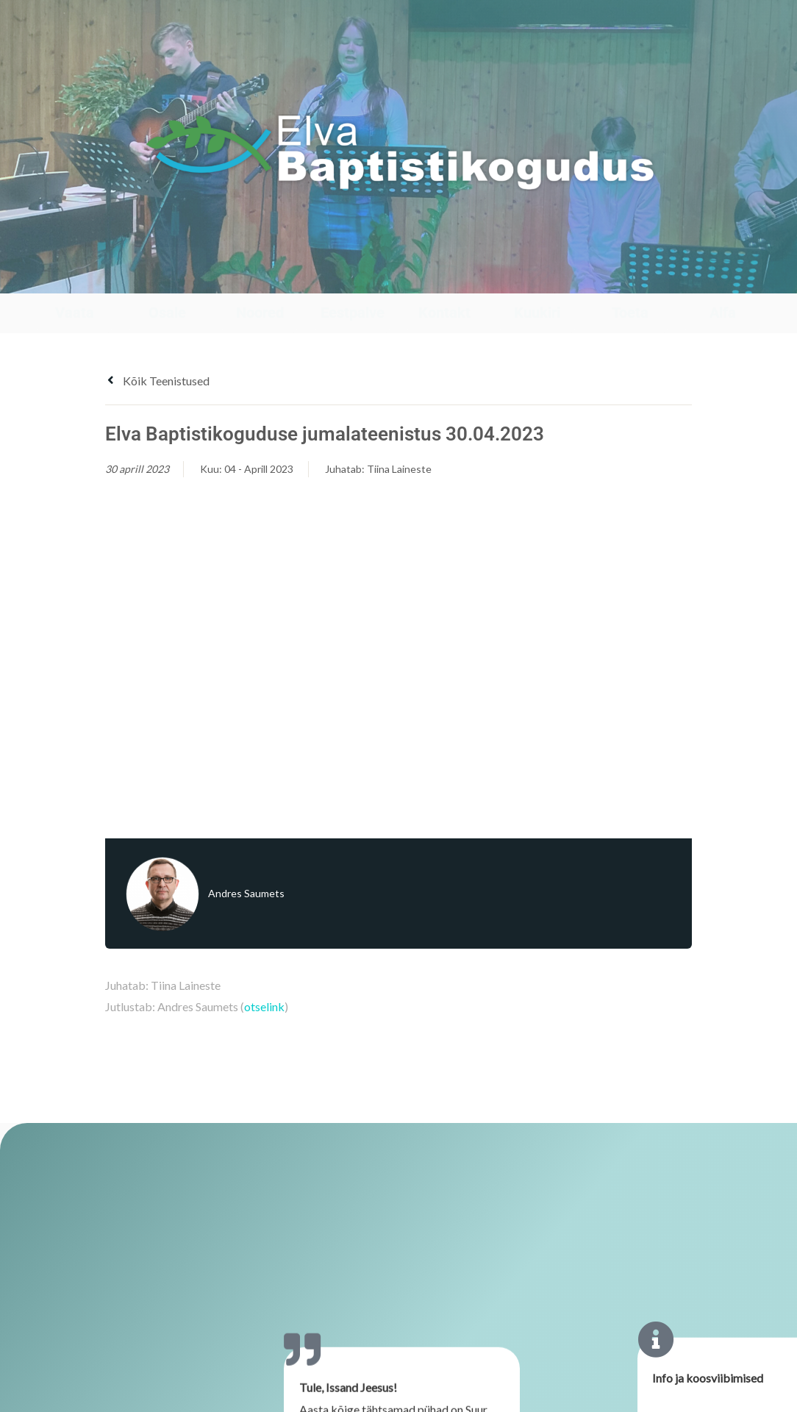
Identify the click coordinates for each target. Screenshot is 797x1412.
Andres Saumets (246, 893)
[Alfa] (722, 279)
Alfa (723, 312)
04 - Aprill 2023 (258, 469)
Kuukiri (537, 312)
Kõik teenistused (157, 381)
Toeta (630, 312)
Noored (260, 312)
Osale (167, 312)
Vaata (74, 312)
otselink (264, 1006)
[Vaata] (74, 279)
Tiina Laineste (399, 469)
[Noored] (260, 279)
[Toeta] (629, 279)
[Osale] (167, 279)
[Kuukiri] (537, 279)
